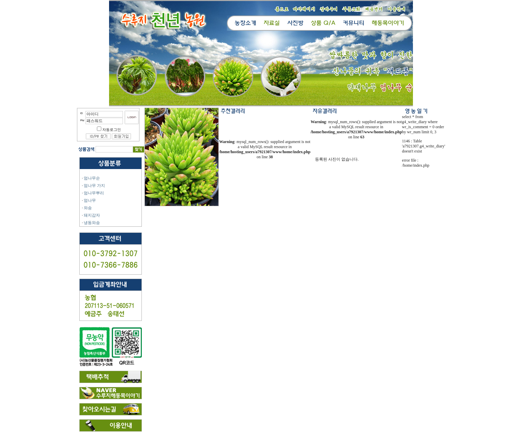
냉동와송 (92, 222)
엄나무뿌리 (94, 193)
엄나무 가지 (94, 185)
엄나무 (90, 200)
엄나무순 (92, 178)
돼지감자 (92, 215)
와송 (88, 207)
